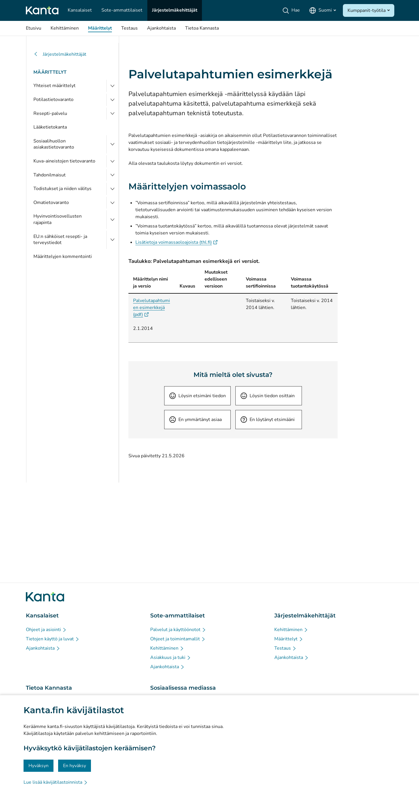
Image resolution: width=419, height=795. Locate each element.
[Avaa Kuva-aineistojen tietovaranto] (112, 161)
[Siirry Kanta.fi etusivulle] (45, 596)
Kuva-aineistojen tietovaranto (64, 161)
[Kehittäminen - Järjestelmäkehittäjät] (291, 629)
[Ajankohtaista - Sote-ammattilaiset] (167, 667)
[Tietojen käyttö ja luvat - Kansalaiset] (53, 639)
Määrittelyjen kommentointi (62, 256)
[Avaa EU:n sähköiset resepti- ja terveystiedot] (112, 240)
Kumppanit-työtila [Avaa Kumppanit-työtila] (367, 10)
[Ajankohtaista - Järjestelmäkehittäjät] (291, 657)
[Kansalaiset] (79, 10)
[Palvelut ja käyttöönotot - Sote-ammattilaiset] (178, 629)
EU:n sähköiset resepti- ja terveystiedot (60, 239)
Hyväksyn (38, 766)
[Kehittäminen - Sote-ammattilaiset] (167, 648)
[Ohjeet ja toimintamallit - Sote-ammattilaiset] (178, 639)
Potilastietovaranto (53, 99)
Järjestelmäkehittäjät (59, 54)
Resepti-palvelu (50, 113)
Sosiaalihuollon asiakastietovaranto (53, 144)
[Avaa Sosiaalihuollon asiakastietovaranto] (112, 144)
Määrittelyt (50, 72)
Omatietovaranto (51, 202)
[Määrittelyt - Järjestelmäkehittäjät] (288, 639)
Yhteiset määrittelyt (54, 85)
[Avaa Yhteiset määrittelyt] (112, 86)
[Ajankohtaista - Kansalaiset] (43, 648)
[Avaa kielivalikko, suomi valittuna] (322, 10)
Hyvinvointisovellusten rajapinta (57, 219)
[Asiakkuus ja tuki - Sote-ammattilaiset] (170, 657)
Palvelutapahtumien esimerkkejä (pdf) (151, 307)
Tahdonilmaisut (49, 175)
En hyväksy (74, 766)
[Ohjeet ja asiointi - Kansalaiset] (46, 629)
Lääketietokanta (50, 127)
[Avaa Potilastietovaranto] (112, 99)
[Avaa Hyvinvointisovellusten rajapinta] (112, 219)
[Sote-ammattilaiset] (122, 10)
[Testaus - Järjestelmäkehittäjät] (285, 648)
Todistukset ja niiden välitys (62, 188)
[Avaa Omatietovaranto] (112, 202)
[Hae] (292, 10)
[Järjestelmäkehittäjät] (174, 10)
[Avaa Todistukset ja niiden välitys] (112, 189)
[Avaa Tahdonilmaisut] (112, 175)
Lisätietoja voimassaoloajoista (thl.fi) (176, 242)
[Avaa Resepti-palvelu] (112, 113)
